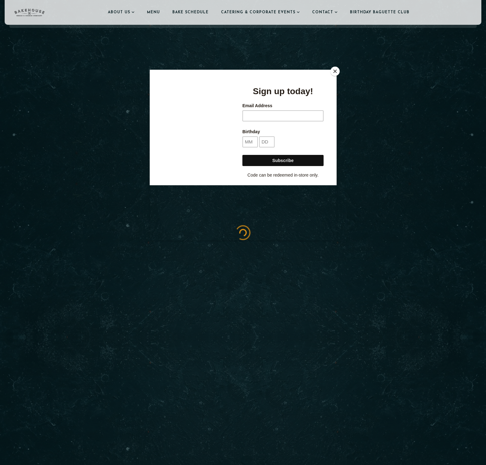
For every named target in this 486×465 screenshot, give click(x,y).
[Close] (335, 71)
